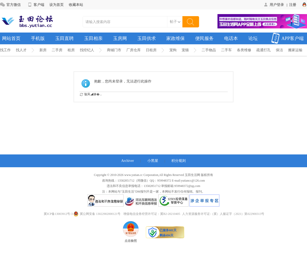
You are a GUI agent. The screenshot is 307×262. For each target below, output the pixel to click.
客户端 (35, 4)
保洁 (279, 50)
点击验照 (131, 232)
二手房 (57, 50)
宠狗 (173, 50)
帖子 (173, 22)
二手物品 (209, 50)
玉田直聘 (64, 38)
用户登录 (273, 4)
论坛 (253, 38)
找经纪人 (87, 50)
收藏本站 (76, 5)
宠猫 (185, 50)
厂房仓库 (133, 50)
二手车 (226, 50)
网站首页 (11, 38)
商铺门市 (114, 50)
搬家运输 (295, 50)
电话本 (231, 38)
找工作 (5, 50)
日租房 (151, 50)
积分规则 (178, 161)
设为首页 (56, 5)
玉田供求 (146, 38)
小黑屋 (152, 161)
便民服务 (204, 38)
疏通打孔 (263, 50)
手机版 (38, 38)
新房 (43, 50)
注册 (292, 5)
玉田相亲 (93, 38)
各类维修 (244, 50)
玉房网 (120, 38)
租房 (71, 50)
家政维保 (175, 38)
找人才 (21, 50)
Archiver (127, 161)
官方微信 (10, 4)
